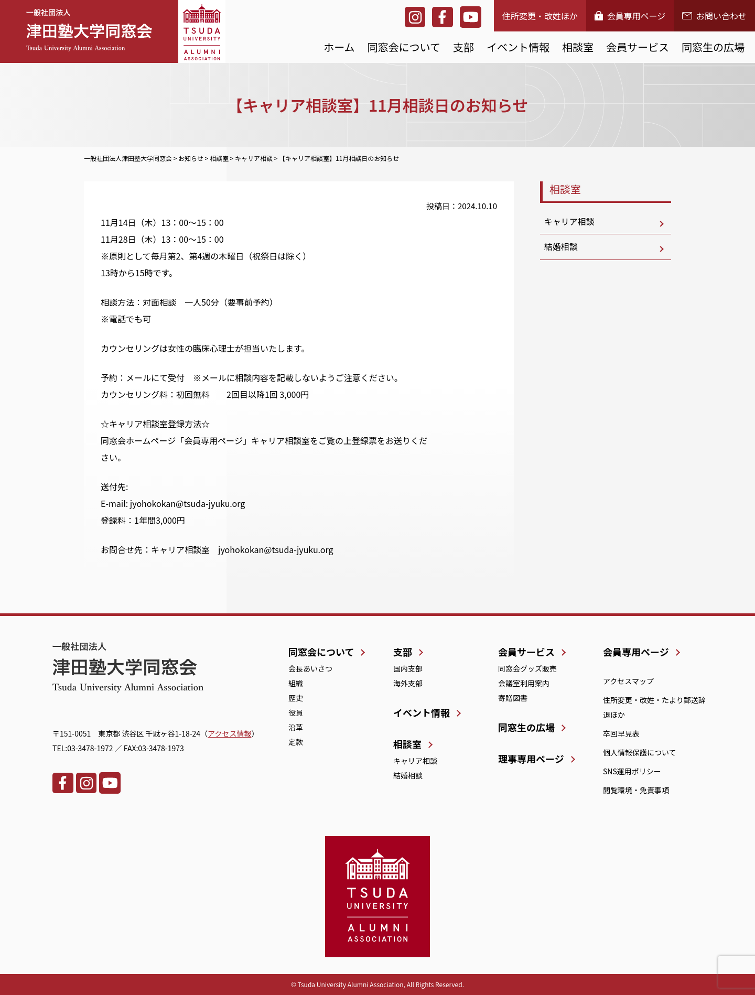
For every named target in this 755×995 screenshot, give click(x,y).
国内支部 (408, 668)
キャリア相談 (569, 221)
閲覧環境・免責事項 (636, 790)
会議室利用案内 (523, 683)
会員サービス (637, 47)
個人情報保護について (639, 752)
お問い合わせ (714, 15)
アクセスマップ (628, 681)
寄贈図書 (512, 698)
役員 (295, 712)
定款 (295, 742)
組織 (295, 683)
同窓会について (404, 47)
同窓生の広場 (713, 47)
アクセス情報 (229, 733)
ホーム (338, 47)
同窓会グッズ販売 (527, 668)
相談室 (578, 47)
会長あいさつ (310, 668)
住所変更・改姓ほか (540, 15)
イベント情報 (518, 47)
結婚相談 (561, 247)
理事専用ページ (531, 758)
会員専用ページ (630, 15)
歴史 (295, 698)
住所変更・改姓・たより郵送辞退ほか (654, 707)
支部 (463, 47)
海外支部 (408, 683)
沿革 (295, 727)
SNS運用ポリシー (632, 771)
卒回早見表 (621, 733)
